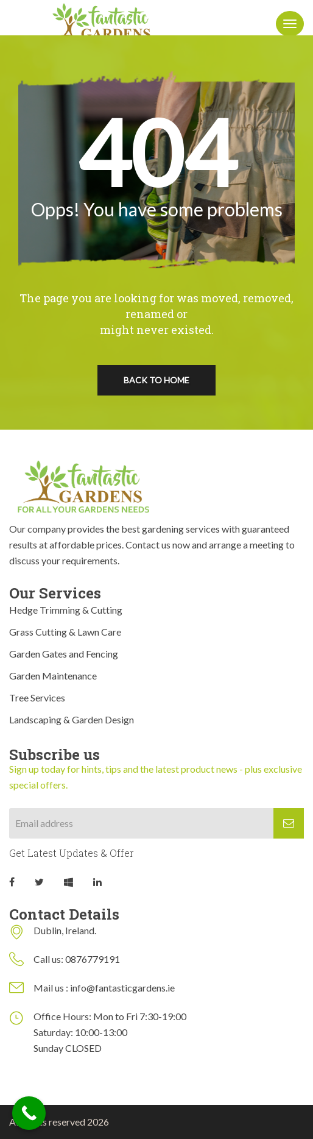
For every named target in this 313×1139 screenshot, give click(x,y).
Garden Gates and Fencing (63, 653)
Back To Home (156, 380)
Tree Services (37, 697)
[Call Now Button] (29, 1113)
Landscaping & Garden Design (71, 719)
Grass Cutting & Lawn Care (65, 631)
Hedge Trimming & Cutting (65, 610)
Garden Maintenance (53, 675)
